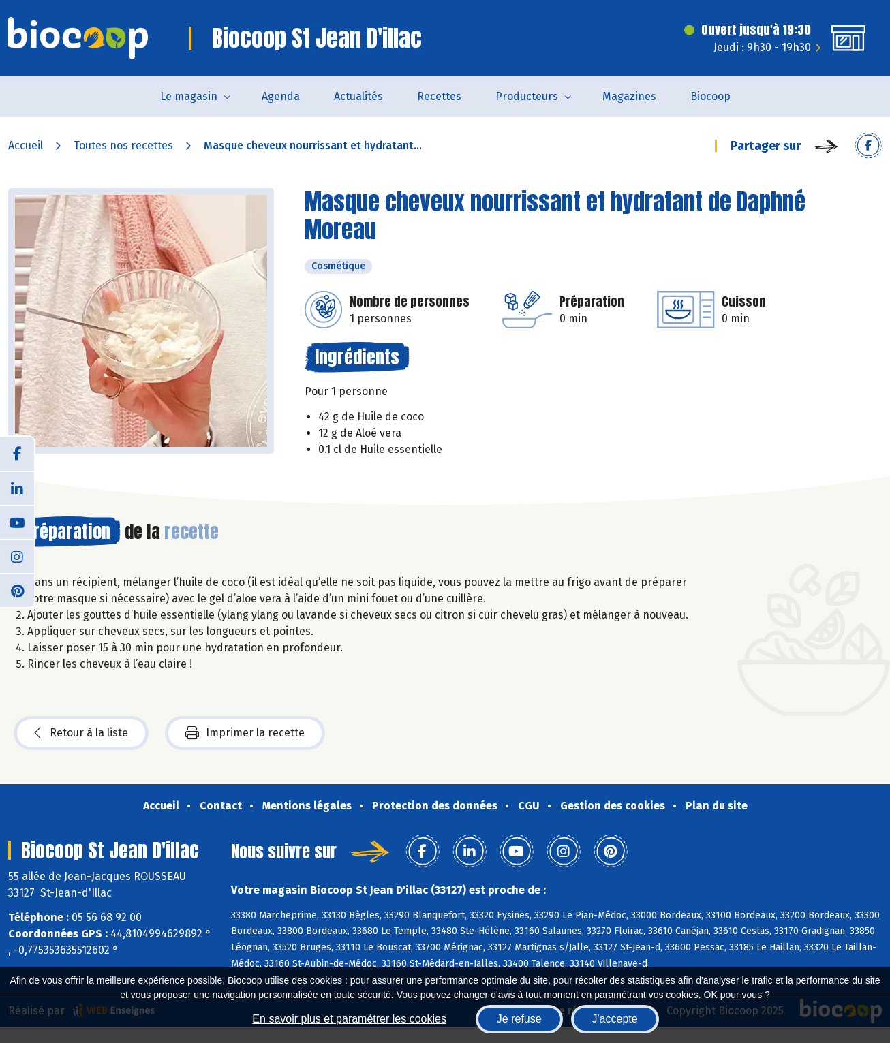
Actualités (358, 96)
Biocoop (710, 96)
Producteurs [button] (526, 96)
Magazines (629, 96)
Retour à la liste (81, 733)
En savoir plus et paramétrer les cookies (349, 1019)
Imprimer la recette (245, 733)
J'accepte (615, 1019)
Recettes (439, 96)
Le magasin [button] (188, 96)
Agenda (281, 96)
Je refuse (519, 1019)
